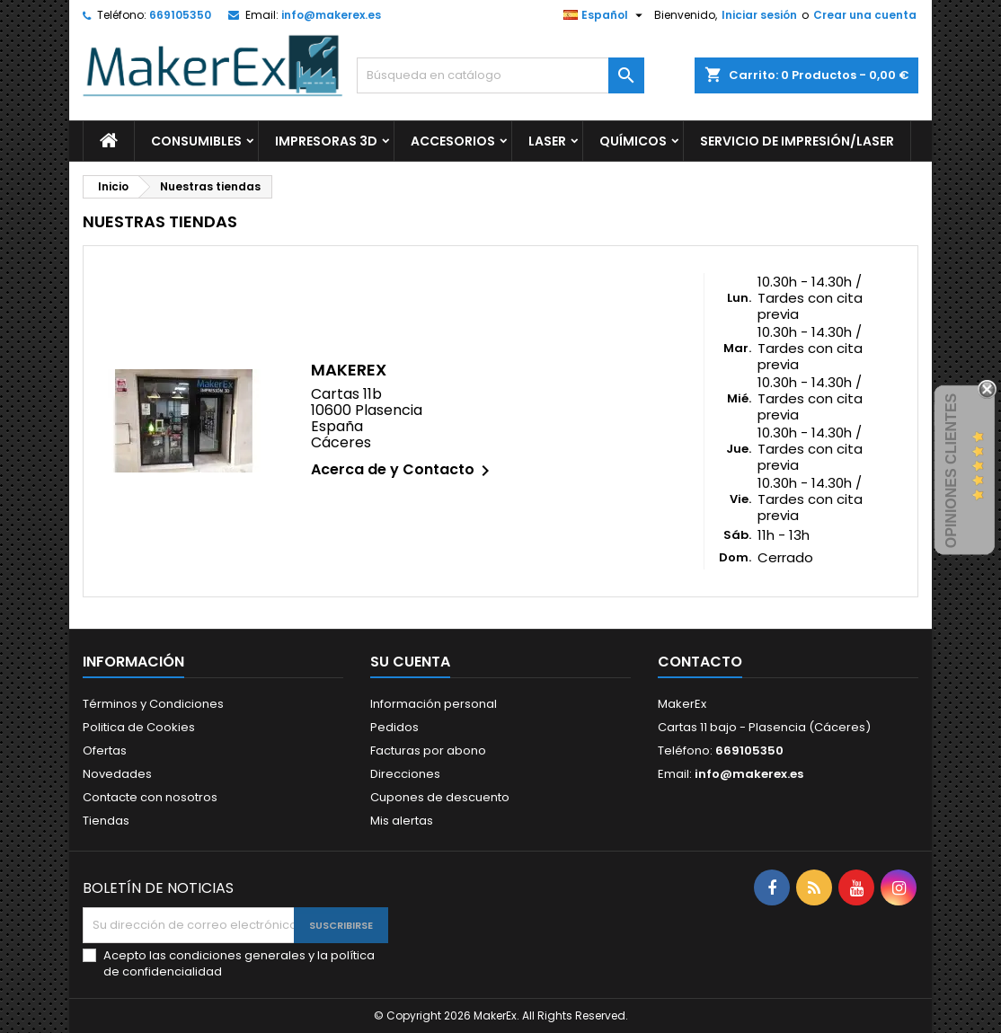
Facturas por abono (428, 750)
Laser (547, 141)
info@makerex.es (331, 14)
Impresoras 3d (326, 141)
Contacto (700, 661)
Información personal (433, 703)
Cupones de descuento (439, 797)
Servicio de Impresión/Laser (797, 141)
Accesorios (453, 141)
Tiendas (106, 820)
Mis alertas (401, 820)
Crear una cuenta (865, 14)
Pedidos (394, 727)
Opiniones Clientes (951, 470)
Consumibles (196, 141)
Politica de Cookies (139, 727)
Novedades (117, 773)
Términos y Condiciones (153, 703)
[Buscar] (500, 75)
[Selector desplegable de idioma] (605, 15)
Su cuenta (410, 661)
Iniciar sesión (759, 14)
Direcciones (405, 773)
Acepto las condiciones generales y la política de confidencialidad (239, 964)
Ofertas (105, 750)
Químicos (633, 141)
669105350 (180, 14)
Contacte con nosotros (150, 797)
